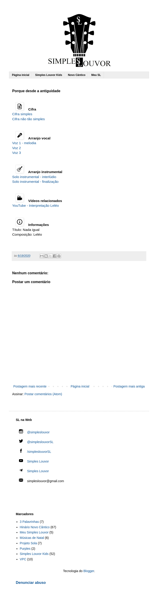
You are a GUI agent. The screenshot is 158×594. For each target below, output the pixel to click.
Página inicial (20, 75)
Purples (25, 548)
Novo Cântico (76, 75)
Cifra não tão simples (28, 119)
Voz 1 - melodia (24, 143)
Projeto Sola (28, 543)
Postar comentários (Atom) (43, 394)
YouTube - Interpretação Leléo (35, 205)
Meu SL (96, 75)
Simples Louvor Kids (48, 75)
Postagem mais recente (29, 386)
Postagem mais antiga (129, 386)
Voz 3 (16, 153)
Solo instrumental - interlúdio (34, 177)
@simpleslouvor (34, 432)
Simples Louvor (38, 461)
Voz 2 (16, 148)
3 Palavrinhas (29, 522)
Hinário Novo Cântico (35, 527)
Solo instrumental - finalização (35, 181)
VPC (23, 559)
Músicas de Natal (32, 538)
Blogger (88, 571)
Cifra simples (22, 114)
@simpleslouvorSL (36, 442)
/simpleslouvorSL (35, 451)
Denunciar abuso (31, 582)
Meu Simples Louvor (34, 532)
